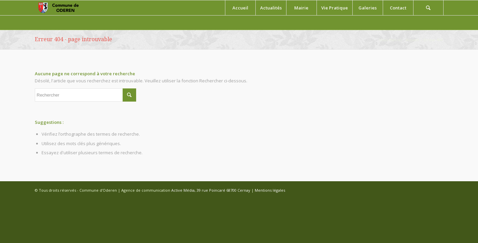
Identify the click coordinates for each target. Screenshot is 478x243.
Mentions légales (270, 190)
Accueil (412, 39)
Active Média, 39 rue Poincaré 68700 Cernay (210, 190)
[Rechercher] (428, 7)
